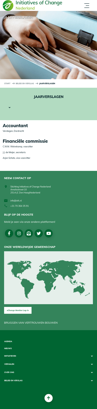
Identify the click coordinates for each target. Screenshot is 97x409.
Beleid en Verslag (25, 83)
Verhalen (9, 364)
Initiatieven (10, 356)
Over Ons (9, 372)
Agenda (8, 341)
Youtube (49, 233)
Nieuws (8, 348)
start (7, 83)
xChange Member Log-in (18, 310)
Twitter (38, 233)
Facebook (9, 233)
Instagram (19, 233)
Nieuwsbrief (29, 233)
